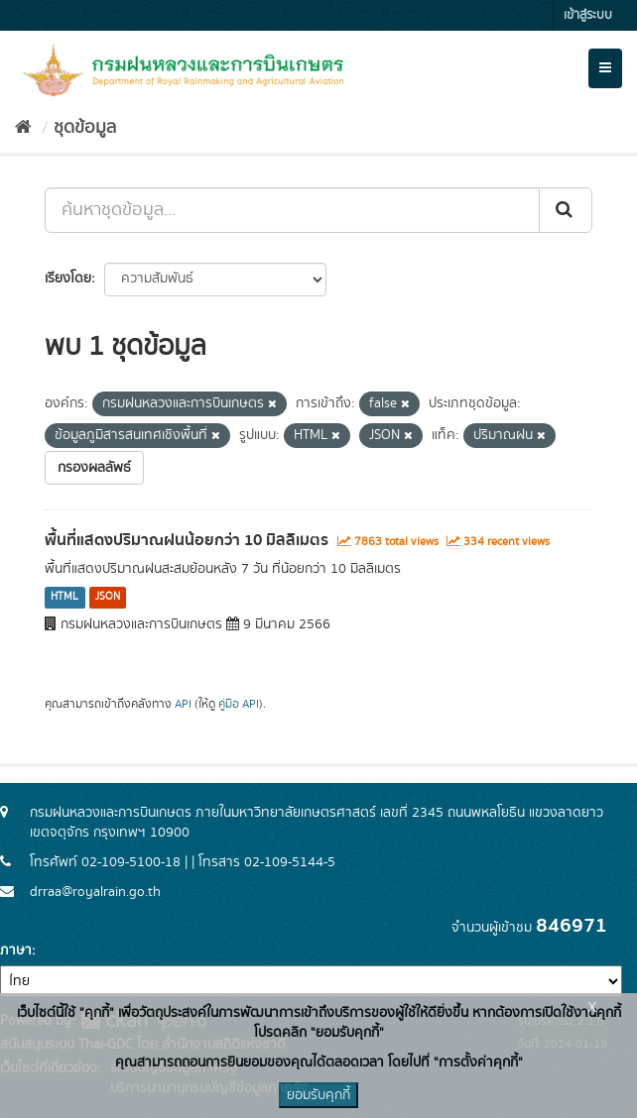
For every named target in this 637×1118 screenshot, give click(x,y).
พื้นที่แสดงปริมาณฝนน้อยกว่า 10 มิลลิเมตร (186, 540)
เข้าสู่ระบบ (588, 15)
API (183, 704)
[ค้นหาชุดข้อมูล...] (292, 210)
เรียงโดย (68, 278)
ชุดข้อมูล (85, 128)
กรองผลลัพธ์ (94, 468)
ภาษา (16, 950)
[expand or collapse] (605, 68)
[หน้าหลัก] (23, 128)
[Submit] (565, 210)
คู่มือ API (238, 704)
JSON (107, 598)
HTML (64, 598)
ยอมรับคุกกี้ (318, 1095)
